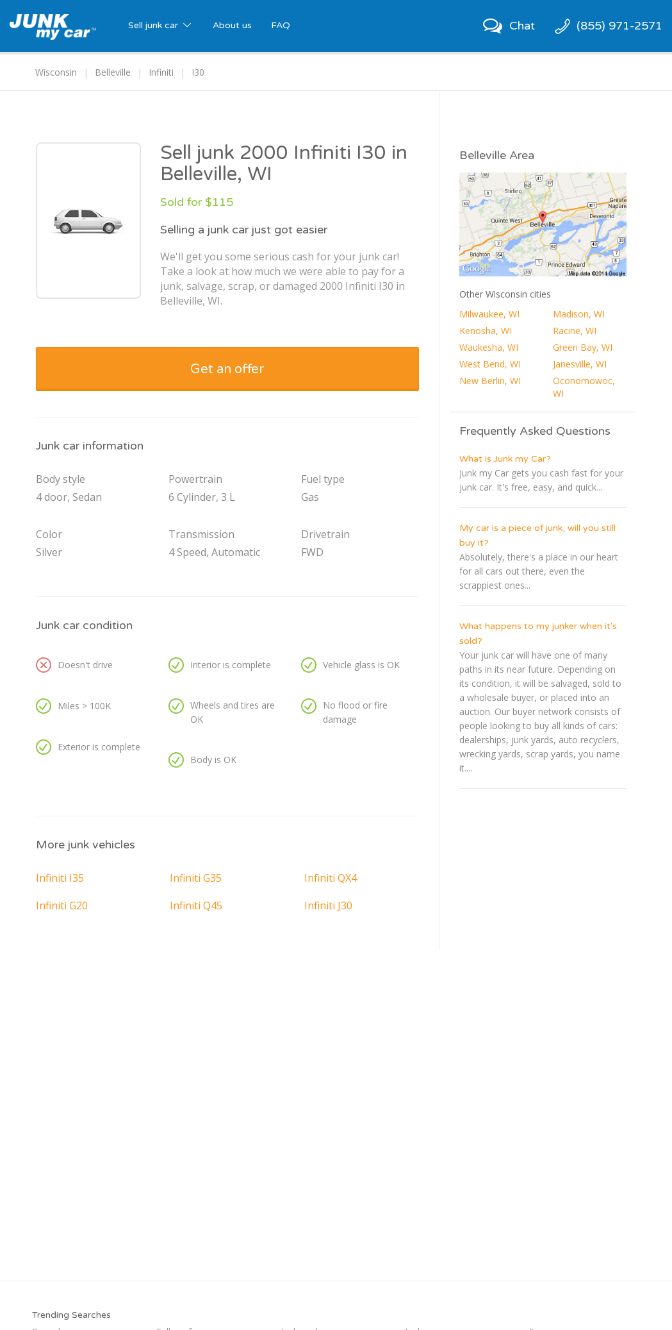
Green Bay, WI (582, 347)
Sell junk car (160, 25)
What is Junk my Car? (505, 458)
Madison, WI (579, 314)
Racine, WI (574, 330)
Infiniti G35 (196, 878)
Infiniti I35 (60, 878)
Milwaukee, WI (489, 314)
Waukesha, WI (488, 347)
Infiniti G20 (62, 905)
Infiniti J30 (328, 905)
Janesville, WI (580, 364)
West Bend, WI (490, 364)
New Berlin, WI (490, 381)
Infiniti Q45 (196, 905)
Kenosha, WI (485, 330)
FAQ (280, 25)
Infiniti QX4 (330, 878)
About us (232, 25)
